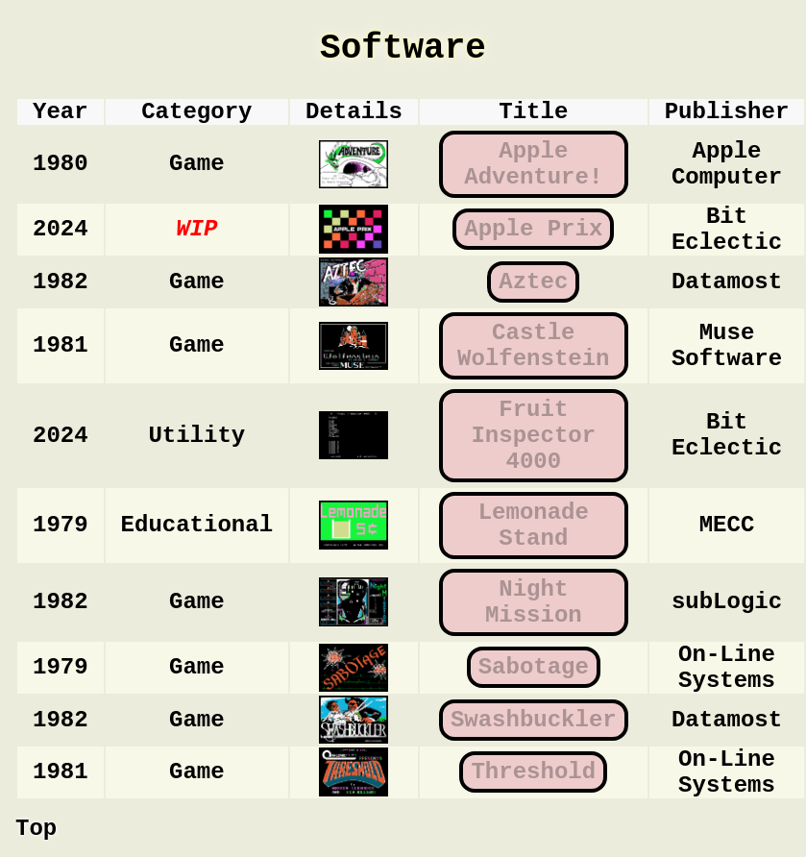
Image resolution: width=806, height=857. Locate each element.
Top (36, 829)
